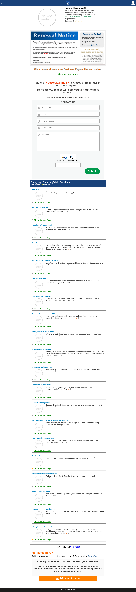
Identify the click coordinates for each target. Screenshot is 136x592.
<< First (56, 546)
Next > (73, 546)
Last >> (79, 546)
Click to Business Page (42, 202)
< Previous (65, 546)
